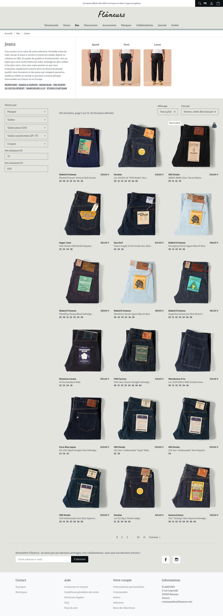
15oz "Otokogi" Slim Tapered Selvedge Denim (187, 518)
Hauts (66, 25)
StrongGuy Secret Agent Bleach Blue (186, 246)
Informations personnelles (128, 586)
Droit (126, 44)
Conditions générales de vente (81, 592)
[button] (218, 3)
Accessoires (109, 25)
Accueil (8, 33)
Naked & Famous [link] (67, 174)
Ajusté (95, 44)
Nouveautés (51, 25)
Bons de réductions (124, 607)
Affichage (162, 106)
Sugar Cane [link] (65, 242)
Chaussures (91, 25)
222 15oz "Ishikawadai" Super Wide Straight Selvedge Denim (131, 450)
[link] (84, 146)
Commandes (120, 592)
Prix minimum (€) (13, 150)
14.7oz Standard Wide (70, 382)
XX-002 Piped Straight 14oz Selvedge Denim (77, 450)
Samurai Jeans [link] (175, 515)
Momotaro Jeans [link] (67, 379)
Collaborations (144, 25)
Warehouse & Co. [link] (177, 379)
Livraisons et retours (76, 586)
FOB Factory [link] (120, 379)
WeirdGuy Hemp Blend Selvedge (75, 314)
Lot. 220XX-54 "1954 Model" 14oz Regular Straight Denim (130, 178)
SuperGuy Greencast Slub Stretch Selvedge (185, 314)
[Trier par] (199, 112)
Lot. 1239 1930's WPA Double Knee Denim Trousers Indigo (185, 382)
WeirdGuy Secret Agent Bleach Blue (132, 314)
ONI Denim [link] (174, 174)
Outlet (175, 25)
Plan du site (71, 607)
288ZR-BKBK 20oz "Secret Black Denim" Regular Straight (184, 178)
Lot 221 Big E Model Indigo (127, 518)
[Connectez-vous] (211, 3)
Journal (162, 25)
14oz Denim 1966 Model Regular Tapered (75, 246)
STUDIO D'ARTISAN (57, 88)
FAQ (66, 602)
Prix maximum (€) (14, 163)
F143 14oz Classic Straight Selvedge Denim (131, 382)
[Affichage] (167, 112)
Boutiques (21, 592)
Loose (157, 44)
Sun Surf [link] (118, 242)
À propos (20, 586)
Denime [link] (118, 174)
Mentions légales (74, 597)
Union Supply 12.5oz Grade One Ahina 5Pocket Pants (133, 246)
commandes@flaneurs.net (177, 601)
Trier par (185, 106)
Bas (78, 25)
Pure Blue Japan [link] (67, 447)
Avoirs (116, 597)
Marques (126, 25)
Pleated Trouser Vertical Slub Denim (77, 178)
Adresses (118, 602)
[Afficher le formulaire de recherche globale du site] (199, 3)
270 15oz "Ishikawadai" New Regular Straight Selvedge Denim (186, 450)
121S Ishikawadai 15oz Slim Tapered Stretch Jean (77, 518)
